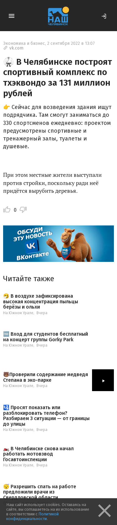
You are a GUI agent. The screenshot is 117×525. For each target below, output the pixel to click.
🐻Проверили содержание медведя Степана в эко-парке (45, 377)
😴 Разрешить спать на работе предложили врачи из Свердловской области (39, 492)
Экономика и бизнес (24, 43)
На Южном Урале (18, 313)
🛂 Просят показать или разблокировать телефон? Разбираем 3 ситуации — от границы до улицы (46, 416)
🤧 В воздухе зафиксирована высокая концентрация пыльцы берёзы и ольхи (40, 301)
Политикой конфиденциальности (32, 516)
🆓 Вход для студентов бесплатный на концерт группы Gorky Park (45, 336)
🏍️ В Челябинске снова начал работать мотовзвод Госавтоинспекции (38, 454)
